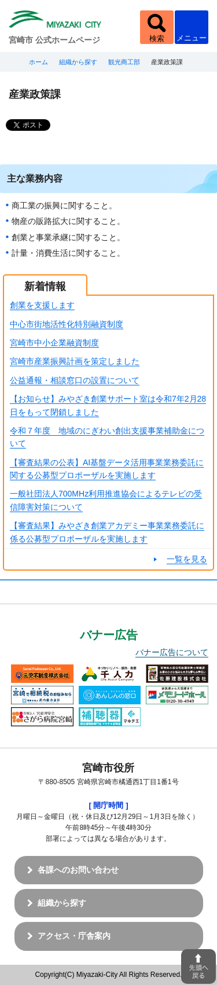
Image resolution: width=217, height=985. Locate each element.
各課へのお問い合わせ (78, 869)
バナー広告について (171, 652)
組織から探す (78, 61)
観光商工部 (124, 61)
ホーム (38, 61)
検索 (156, 38)
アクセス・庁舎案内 (74, 935)
